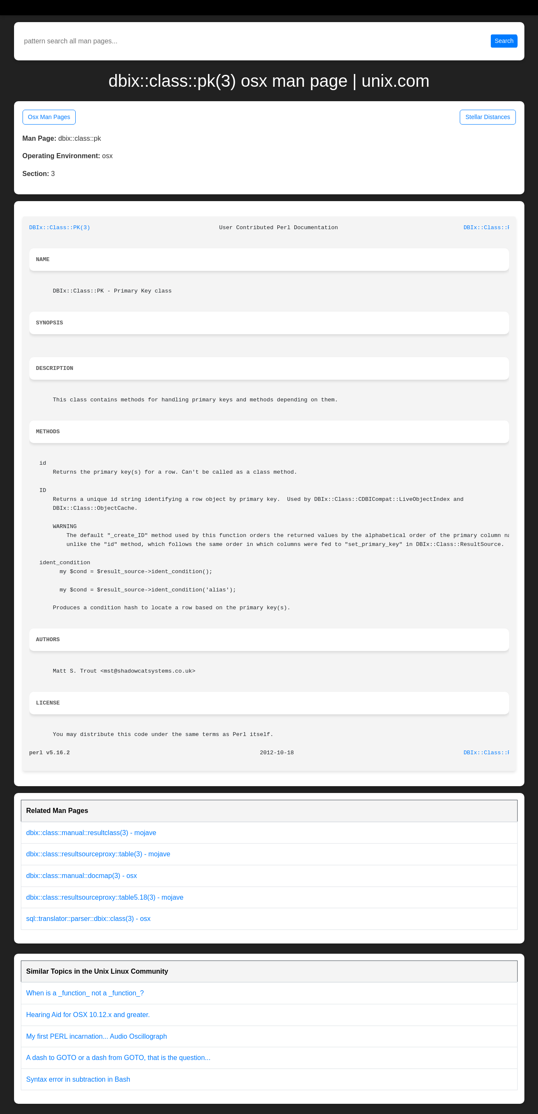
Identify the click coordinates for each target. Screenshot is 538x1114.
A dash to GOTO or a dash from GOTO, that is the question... (118, 1057)
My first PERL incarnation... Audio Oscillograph (96, 1036)
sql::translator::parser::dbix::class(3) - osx (88, 918)
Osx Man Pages (49, 117)
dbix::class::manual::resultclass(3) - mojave (91, 832)
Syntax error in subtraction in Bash (78, 1079)
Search (504, 40)
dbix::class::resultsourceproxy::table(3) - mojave (98, 854)
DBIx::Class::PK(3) (60, 228)
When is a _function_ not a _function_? (85, 993)
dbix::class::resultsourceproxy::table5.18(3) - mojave (105, 897)
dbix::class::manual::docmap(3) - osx (81, 875)
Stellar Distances (487, 117)
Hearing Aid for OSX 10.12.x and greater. (88, 1014)
